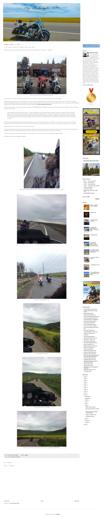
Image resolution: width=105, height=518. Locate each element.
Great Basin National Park (89, 330)
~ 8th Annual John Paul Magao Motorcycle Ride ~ (91, 412)
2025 (85, 378)
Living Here (86, 334)
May (86, 403)
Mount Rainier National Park (89, 341)
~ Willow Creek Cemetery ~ (90, 407)
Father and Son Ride (88, 187)
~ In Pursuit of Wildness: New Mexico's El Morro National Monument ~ (94, 244)
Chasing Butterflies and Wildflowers (91, 319)
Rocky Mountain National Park (90, 358)
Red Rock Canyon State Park (90, 353)
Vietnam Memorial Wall (88, 365)
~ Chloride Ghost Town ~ (90, 416)
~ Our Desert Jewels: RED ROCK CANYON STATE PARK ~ (94, 251)
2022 (85, 384)
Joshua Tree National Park (89, 333)
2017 (85, 393)
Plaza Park (18, 456)
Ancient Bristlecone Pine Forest (90, 309)
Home (42, 501)
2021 (85, 385)
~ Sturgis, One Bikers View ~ (91, 414)
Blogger (58, 514)
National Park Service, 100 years (90, 345)
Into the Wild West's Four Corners (91, 331)
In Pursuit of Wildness (12, 456)
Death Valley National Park (89, 322)
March (86, 418)
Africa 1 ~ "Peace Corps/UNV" (90, 181)
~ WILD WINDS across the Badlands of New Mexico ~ (95, 273)
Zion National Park (87, 371)
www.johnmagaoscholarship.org (44, 104)
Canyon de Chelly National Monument (91, 316)
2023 (85, 382)
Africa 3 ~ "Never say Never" (90, 184)
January (87, 422)
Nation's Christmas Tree (89, 344)
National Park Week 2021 (89, 347)
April (86, 405)
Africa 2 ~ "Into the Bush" (89, 182)
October (87, 400)
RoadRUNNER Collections (89, 193)
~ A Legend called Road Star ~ (93, 220)
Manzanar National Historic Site (90, 338)
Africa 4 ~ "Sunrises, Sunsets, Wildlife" (92, 185)
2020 (85, 387)
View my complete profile (88, 85)
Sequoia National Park (88, 363)
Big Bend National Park (88, 313)
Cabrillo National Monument (89, 314)
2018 (85, 391)
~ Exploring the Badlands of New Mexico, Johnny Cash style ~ (94, 229)
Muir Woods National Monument (90, 342)
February (87, 420)
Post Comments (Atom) (14, 503)
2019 (85, 389)
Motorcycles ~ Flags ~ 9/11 (89, 339)
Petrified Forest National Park (90, 350)
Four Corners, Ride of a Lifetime (90, 325)
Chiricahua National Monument (90, 321)
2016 (85, 394)
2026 (85, 376)
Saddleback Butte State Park (90, 359)
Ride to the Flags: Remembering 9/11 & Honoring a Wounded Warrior (91, 356)
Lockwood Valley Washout (89, 336)
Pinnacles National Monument (90, 352)
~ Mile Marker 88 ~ (94, 234)
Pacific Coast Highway (88, 349)
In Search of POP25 (88, 189)
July (86, 401)
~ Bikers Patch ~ (93, 212)
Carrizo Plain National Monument (90, 318)
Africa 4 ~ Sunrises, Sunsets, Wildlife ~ (94, 205)
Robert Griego (94, 52)
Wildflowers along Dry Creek (89, 369)
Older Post (77, 501)
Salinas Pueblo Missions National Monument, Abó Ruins (90, 362)
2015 (85, 424)
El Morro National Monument (90, 324)
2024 (85, 380)
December (87, 396)
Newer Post (6, 501)
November (87, 398)
